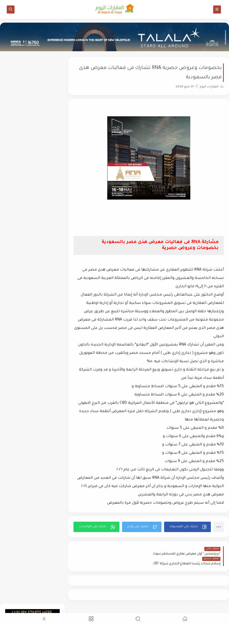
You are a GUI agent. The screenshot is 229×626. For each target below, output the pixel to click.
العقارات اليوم (182, 608)
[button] (187, 527)
